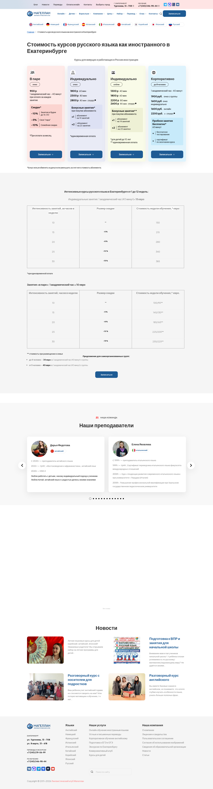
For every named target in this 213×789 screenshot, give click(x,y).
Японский (160, 24)
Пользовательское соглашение (157, 738)
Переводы (57, 4)
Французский (73, 24)
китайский (59, 451)
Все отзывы (106, 608)
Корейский (143, 24)
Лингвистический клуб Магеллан (67, 781)
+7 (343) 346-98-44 (147, 6)
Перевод (131, 13)
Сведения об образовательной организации (164, 746)
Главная (30, 32)
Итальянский (108, 24)
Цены (109, 13)
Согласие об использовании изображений (163, 742)
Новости (45, 4)
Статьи (145, 755)
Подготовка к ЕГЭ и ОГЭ (101, 742)
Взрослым (84, 13)
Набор (120, 13)
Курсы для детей (97, 755)
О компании (148, 730)
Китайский (126, 24)
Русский (176, 24)
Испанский (90, 24)
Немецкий (54, 24)
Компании (98, 13)
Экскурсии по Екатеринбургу (103, 746)
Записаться (174, 13)
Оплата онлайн (73, 4)
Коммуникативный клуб (100, 750)
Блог (36, 4)
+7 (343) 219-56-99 (36, 752)
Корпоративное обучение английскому (108, 738)
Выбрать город (103, 4)
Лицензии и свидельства (154, 734)
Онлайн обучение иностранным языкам (109, 730)
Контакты (88, 4)
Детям (72, 13)
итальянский (141, 450)
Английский (38, 24)
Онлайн (61, 13)
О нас (142, 13)
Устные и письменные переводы (105, 734)
